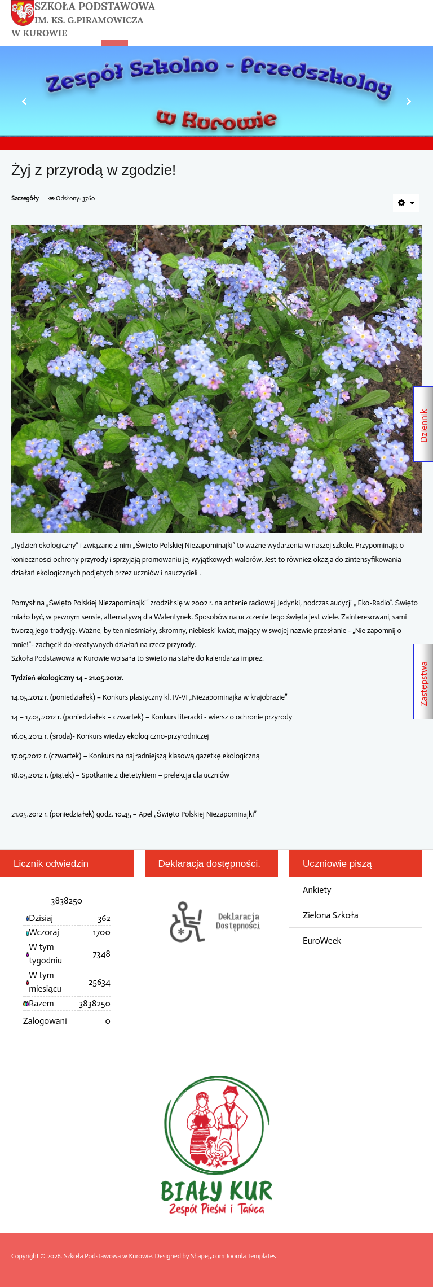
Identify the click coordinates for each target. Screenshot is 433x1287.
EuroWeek (322, 940)
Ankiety (317, 889)
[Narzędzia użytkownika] (406, 203)
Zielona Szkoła (331, 915)
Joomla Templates (251, 1256)
